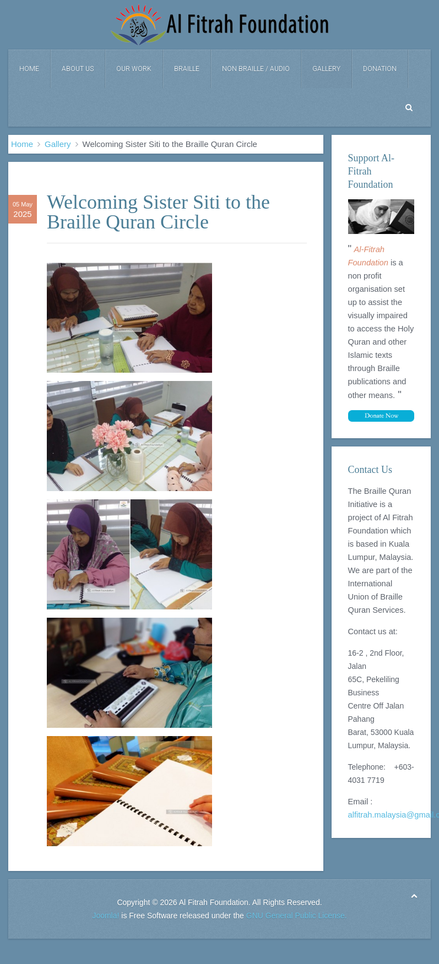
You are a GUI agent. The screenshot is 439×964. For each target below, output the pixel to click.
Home (29, 69)
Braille (186, 69)
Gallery (326, 69)
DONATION (380, 69)
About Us (78, 69)
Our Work (133, 69)
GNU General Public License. (296, 915)
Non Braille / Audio (256, 69)
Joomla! (105, 915)
